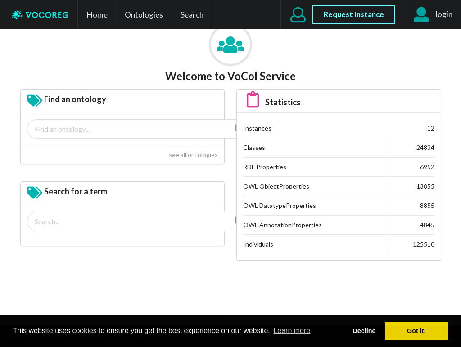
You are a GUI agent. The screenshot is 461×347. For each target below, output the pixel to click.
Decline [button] (364, 330)
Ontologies (144, 14)
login (432, 15)
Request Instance (354, 14)
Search (192, 14)
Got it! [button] (416, 330)
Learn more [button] (291, 330)
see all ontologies (193, 154)
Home (97, 14)
